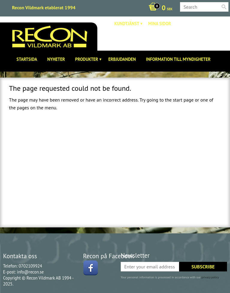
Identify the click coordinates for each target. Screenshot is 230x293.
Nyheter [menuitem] (56, 59)
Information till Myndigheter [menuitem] (178, 59)
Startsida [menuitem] (26, 59)
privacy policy (210, 277)
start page (183, 100)
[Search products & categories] (204, 7)
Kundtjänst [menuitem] (126, 23)
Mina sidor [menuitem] (159, 23)
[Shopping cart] (159, 8)
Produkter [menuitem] (86, 59)
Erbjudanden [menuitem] (122, 59)
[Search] (224, 6)
